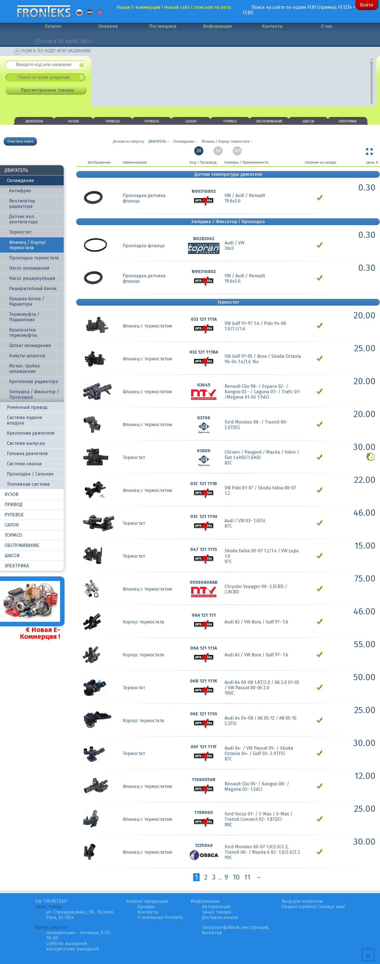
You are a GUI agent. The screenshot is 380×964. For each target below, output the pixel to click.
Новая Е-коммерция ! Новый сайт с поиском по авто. (174, 7)
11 (247, 877)
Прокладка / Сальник (30, 474)
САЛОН (191, 121)
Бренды (145, 906)
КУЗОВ (73, 121)
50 (218, 150)
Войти (366, 5)
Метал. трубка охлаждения (24, 368)
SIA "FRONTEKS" (52, 901)
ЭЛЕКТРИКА (347, 121)
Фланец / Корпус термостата (27, 245)
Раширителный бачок (33, 288)
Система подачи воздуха (24, 420)
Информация (217, 26)
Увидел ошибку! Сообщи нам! (313, 906)
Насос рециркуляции (32, 278)
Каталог (53, 26)
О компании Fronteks (160, 917)
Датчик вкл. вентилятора (23, 219)
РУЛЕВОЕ (152, 121)
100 (237, 150)
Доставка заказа (220, 917)
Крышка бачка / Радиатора (26, 301)
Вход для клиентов (302, 901)
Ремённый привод (27, 407)
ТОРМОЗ (230, 121)
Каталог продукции (147, 901)
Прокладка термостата (34, 258)
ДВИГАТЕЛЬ (34, 121)
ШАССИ (308, 121)
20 (199, 150)
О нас (327, 26)
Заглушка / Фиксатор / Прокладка (34, 394)
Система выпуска (26, 443)
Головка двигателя (27, 453)
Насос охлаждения (29, 268)
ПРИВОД (112, 121)
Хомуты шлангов (27, 355)
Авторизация (216, 906)
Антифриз (20, 190)
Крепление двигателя (31, 433)
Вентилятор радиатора (22, 203)
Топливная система (28, 484)
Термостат (20, 232)
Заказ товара (216, 912)
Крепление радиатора (33, 381)
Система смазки (24, 463)
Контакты (272, 26)
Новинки (108, 26)
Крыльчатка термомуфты (23, 332)
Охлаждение (20, 180)
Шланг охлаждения (30, 345)
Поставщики (162, 26)
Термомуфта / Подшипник (24, 317)
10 (236, 877)
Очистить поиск (20, 141)
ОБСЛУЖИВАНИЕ (269, 121)
